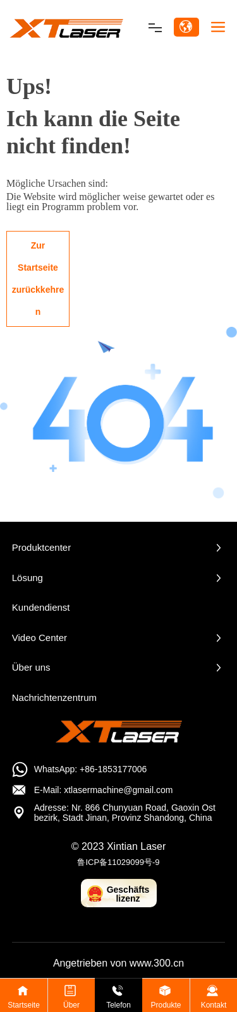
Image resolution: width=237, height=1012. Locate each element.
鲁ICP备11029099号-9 (118, 862)
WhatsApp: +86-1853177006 (90, 769)
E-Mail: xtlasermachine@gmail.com (103, 790)
